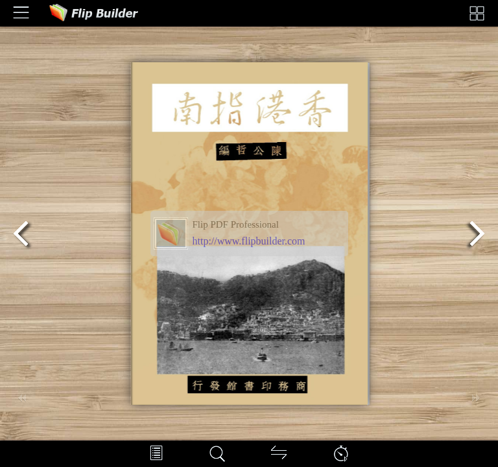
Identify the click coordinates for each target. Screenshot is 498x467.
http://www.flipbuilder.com (249, 240)
